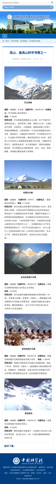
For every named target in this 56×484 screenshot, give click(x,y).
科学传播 (14, 41)
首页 (7, 41)
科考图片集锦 (34, 41)
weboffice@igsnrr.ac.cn (30, 479)
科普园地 (23, 41)
